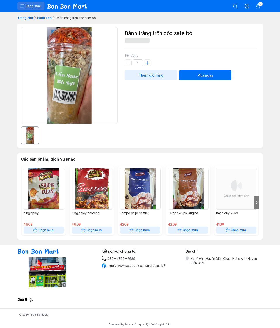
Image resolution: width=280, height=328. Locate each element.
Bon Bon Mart (39, 314)
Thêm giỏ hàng (151, 75)
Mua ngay (205, 75)
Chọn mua (44, 230)
